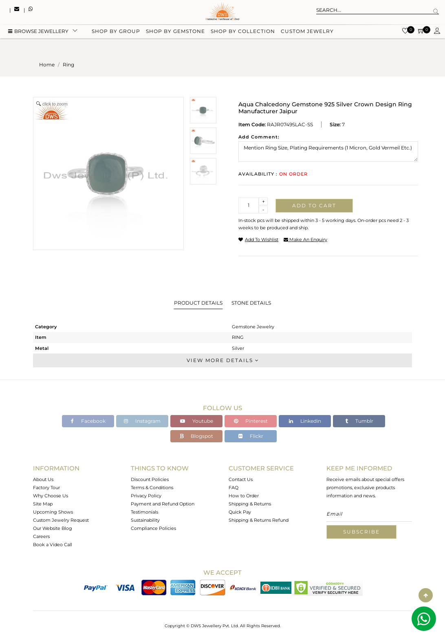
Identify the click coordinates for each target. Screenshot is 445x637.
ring (68, 65)
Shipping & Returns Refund (259, 520)
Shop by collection (243, 34)
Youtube (196, 421)
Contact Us (241, 479)
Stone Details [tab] (251, 303)
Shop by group (116, 34)
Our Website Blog (52, 528)
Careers (41, 536)
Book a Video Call (52, 544)
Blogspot (196, 436)
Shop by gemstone (175, 34)
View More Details (222, 360)
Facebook (88, 421)
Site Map (43, 504)
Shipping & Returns (250, 504)
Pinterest (251, 421)
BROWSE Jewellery (38, 34)
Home (47, 65)
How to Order (244, 496)
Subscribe (361, 532)
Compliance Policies (153, 528)
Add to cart (314, 205)
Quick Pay (240, 512)
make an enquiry (305, 239)
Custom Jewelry (307, 34)
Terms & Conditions (152, 487)
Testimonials (144, 512)
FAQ (233, 487)
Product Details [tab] (198, 303)
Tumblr (359, 421)
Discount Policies (150, 479)
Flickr (250, 436)
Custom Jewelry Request (61, 520)
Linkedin (305, 421)
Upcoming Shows (53, 512)
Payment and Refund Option (162, 504)
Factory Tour (46, 487)
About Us (43, 479)
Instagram (142, 421)
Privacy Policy (146, 496)
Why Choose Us (50, 496)
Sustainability (145, 520)
